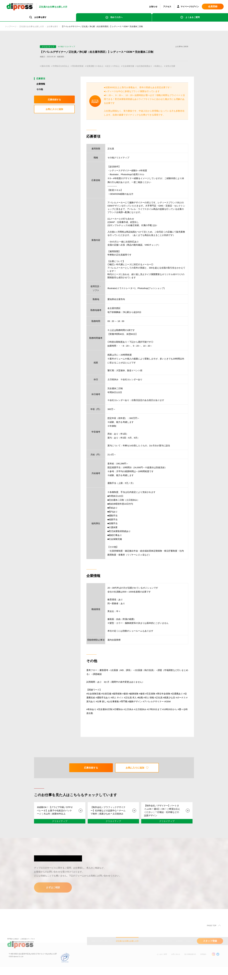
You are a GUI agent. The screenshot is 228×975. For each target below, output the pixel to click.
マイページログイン (188, 6)
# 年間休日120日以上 (63, 66)
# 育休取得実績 (82, 66)
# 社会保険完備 (140, 66)
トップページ (11, 26)
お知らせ (153, 6)
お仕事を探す (58, 26)
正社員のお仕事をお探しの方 (35, 26)
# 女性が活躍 (46, 70)
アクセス (167, 6)
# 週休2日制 (46, 66)
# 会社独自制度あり (159, 66)
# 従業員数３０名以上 (102, 66)
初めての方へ (116, 17)
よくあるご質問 (192, 17)
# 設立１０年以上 (123, 66)
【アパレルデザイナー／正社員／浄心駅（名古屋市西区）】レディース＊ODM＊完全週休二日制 (115, 26)
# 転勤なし (175, 66)
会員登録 (212, 6)
